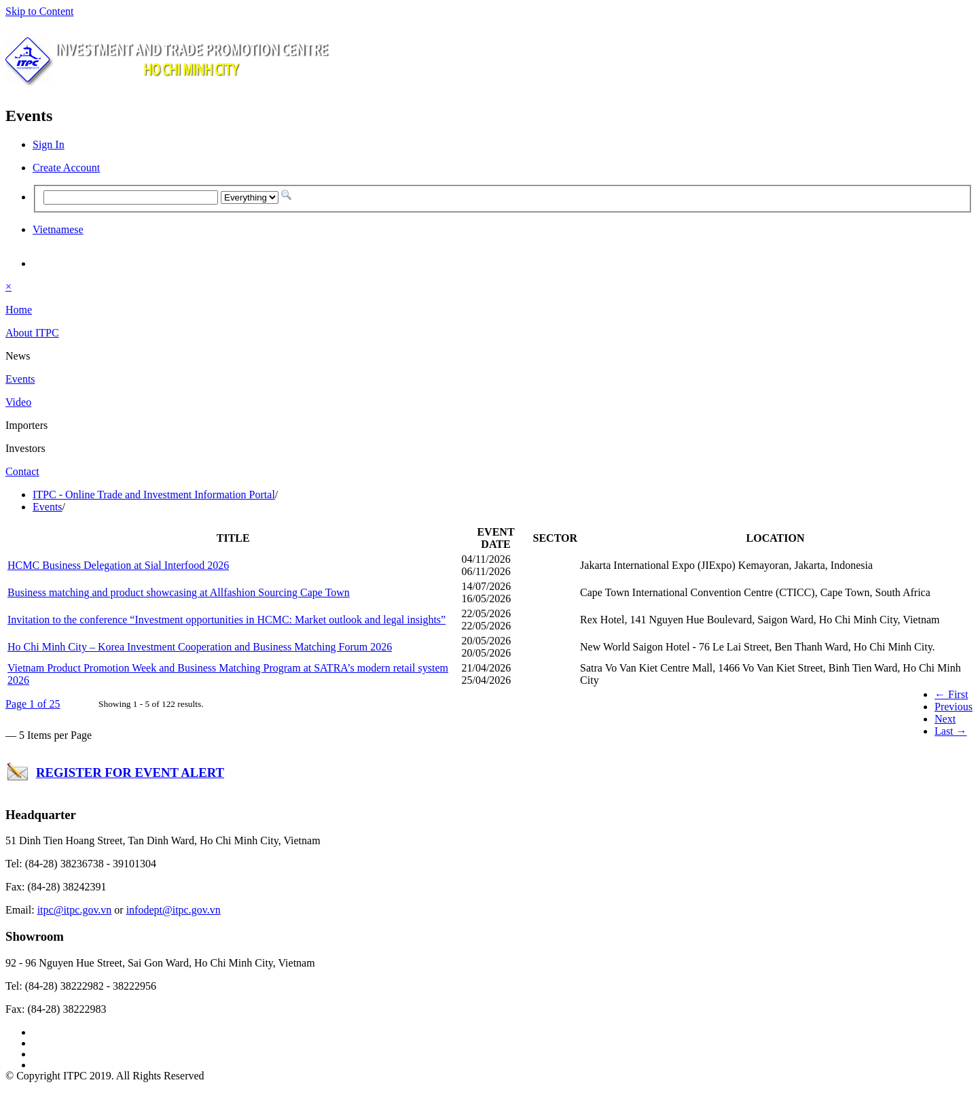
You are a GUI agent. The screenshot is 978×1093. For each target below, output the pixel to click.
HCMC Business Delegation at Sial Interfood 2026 (118, 565)
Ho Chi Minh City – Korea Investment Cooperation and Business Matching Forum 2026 (199, 647)
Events (47, 507)
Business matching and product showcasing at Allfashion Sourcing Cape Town (178, 592)
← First (951, 694)
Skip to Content (39, 11)
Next (945, 719)
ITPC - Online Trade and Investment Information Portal (154, 494)
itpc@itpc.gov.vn (74, 910)
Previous (954, 706)
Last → (951, 731)
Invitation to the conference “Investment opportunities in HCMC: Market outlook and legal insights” (226, 619)
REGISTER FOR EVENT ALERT (130, 772)
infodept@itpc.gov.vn (173, 910)
